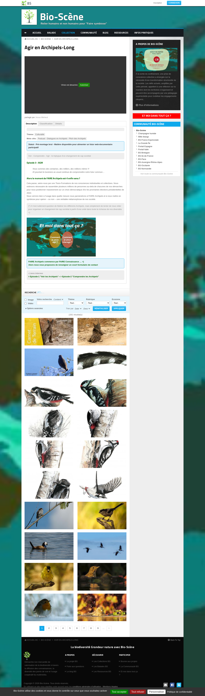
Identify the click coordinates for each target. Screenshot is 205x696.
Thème (71, 299)
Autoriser (84, 85)
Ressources (121, 32)
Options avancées (35, 308)
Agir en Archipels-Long (66, 39)
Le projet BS (72, 661)
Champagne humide (147, 133)
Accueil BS (32, 39)
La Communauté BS (130, 666)
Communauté (89, 32)
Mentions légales (110, 686)
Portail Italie (143, 149)
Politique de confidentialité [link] (179, 692)
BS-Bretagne (144, 153)
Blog (105, 32)
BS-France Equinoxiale (148, 140)
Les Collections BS (102, 661)
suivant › (109, 628)
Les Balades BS (101, 666)
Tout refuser (137, 691)
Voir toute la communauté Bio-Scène (156, 174)
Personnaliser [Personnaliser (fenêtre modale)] (156, 691)
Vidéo (30, 303)
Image (31, 300)
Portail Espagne (145, 146)
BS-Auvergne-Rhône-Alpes (150, 162)
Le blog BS (71, 671)
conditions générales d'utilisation (86, 686)
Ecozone (116, 299)
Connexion (174, 3)
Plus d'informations (149, 105)
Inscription (157, 3)
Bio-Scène (61, 16)
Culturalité (39, 134)
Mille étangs (143, 137)
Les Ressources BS (102, 671)
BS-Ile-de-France (145, 156)
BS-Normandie (144, 169)
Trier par (69, 308)
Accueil (37, 32)
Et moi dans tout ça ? (156, 115)
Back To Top (175, 640)
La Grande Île (144, 143)
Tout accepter (119, 691)
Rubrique (90, 299)
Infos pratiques (143, 32)
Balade (51, 32)
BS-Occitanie (144, 165)
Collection (68, 32)
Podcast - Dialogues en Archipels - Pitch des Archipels (62, 138)
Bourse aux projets (129, 661)
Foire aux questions (75, 666)
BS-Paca (142, 159)
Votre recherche (44, 299)
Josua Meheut (41, 117)
